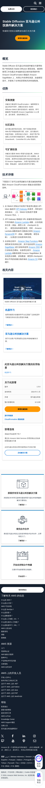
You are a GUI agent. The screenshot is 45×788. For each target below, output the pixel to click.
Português (28, 760)
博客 (2, 635)
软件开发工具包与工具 (9, 680)
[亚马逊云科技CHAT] (39, 758)
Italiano (19, 760)
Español (4, 760)
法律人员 (4, 725)
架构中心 (4, 657)
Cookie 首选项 (30, 772)
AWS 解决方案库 (7, 654)
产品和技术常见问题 (8, 661)
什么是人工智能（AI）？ (10, 619)
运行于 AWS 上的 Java (9, 690)
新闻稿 (3, 638)
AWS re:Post (6, 716)
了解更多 (9, 325)
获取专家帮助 (6, 710)
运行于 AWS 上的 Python (10, 687)
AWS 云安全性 (6, 628)
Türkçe (3, 763)
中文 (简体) (5, 766)
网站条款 (19, 772)
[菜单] (40, 2)
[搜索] (35, 2)
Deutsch (29, 757)
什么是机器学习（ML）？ (10, 625)
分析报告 (4, 664)
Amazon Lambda (22, 222)
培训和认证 (5, 651)
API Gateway (21, 209)
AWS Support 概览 (8, 722)
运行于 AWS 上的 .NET (9, 684)
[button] (11, 9)
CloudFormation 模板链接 (14, 419)
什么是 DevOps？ (7, 609)
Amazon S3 (33, 259)
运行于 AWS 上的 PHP (9, 693)
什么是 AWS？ (6, 600)
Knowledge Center (8, 719)
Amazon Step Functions (28, 241)
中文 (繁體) (15, 766)
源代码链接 (9, 415)
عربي (7, 757)
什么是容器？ (6, 612)
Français (12, 760)
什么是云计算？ (7, 603)
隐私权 (3, 772)
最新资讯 (4, 631)
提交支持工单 (6, 713)
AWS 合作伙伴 (6, 667)
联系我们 (4, 707)
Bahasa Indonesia (17, 757)
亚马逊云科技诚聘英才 (9, 729)
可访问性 (11, 772)
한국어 (29, 763)
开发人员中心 (6, 677)
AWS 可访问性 (6, 606)
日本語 (23, 763)
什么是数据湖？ (7, 616)
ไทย (17, 763)
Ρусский (11, 763)
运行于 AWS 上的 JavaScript (11, 696)
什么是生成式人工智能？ (10, 622)
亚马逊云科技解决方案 (17, 334)
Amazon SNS (34, 247)
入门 (2, 648)
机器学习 (10, 310)
